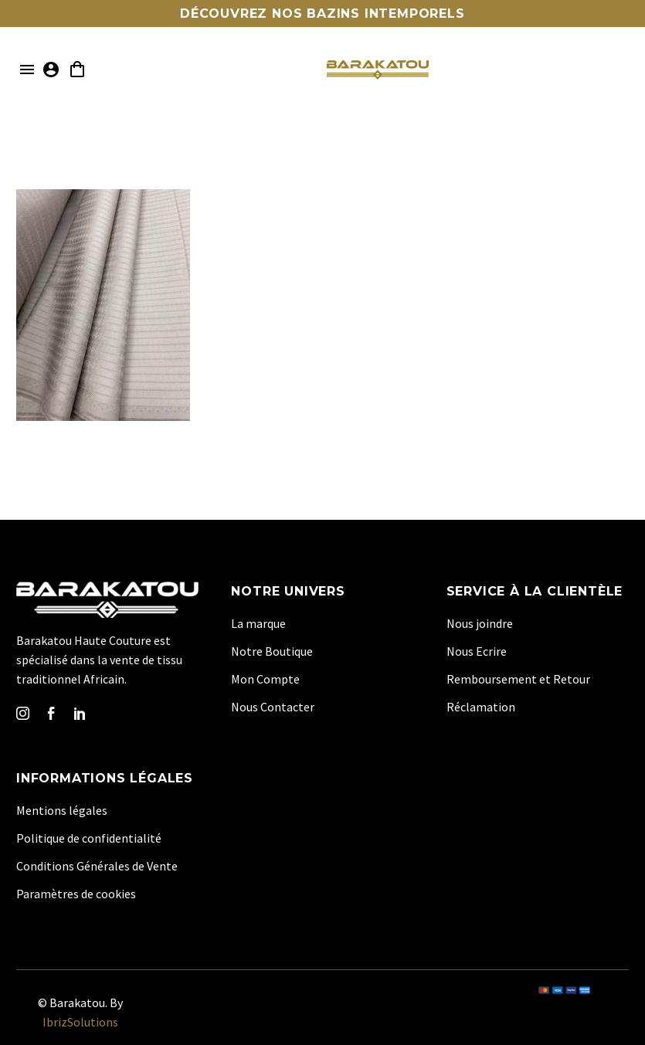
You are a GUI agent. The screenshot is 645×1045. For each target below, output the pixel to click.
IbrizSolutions (80, 1022)
